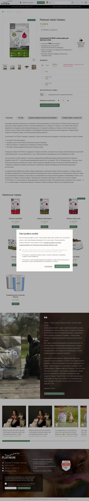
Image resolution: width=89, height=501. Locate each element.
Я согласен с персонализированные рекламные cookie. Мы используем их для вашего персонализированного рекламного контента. (45, 260)
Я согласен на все (62, 266)
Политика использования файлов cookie (45, 245)
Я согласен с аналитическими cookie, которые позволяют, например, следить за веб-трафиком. (43, 255)
